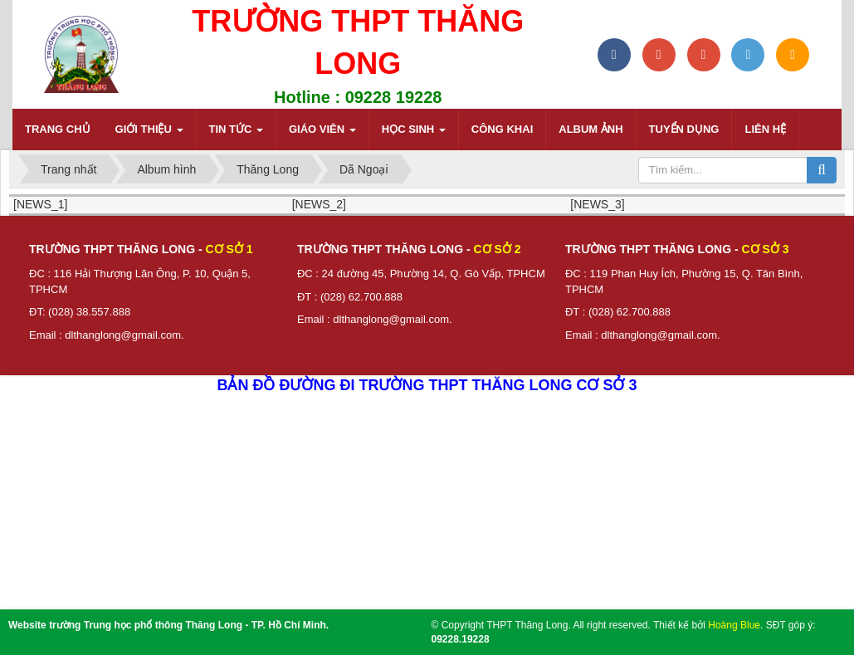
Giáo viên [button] (322, 134)
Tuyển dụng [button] (684, 129)
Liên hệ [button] (765, 129)
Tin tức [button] (236, 134)
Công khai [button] (502, 129)
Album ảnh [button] (590, 129)
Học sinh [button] (414, 134)
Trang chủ (57, 129)
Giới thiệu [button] (149, 134)
